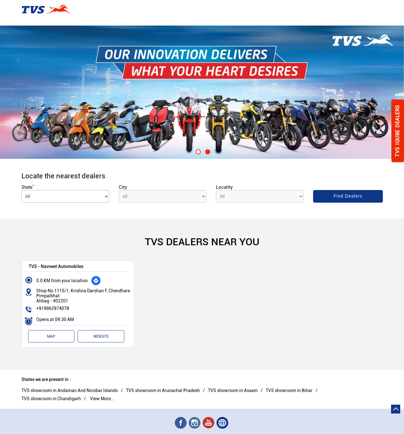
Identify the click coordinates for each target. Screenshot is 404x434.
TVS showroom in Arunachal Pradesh (163, 390)
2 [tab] (206, 150)
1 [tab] (197, 150)
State (27, 187)
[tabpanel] (202, 92)
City (123, 187)
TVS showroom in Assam (233, 390)
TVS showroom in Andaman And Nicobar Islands (69, 390)
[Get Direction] (96, 281)
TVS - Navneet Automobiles (56, 266)
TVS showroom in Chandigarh (51, 398)
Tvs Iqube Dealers (398, 131)
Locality (224, 187)
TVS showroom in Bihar (289, 390)
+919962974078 (52, 308)
